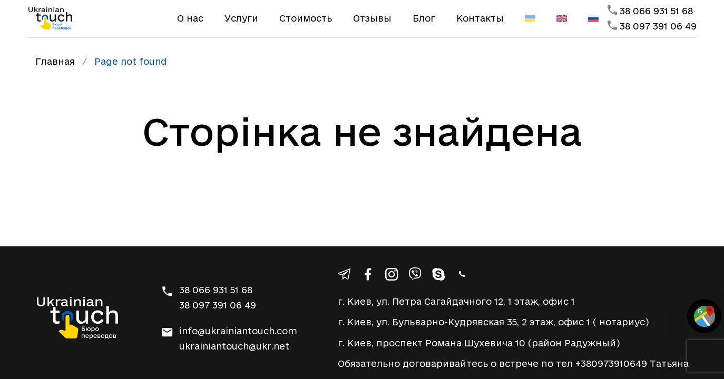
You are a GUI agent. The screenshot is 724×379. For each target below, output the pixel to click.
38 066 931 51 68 (656, 11)
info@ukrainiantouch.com (238, 331)
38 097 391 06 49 (658, 26)
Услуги (241, 18)
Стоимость (305, 18)
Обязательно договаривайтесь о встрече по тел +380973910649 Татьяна (513, 363)
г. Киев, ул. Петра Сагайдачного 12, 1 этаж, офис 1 (456, 301)
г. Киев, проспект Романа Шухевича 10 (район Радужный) (479, 343)
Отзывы (372, 18)
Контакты (480, 18)
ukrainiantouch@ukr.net (234, 346)
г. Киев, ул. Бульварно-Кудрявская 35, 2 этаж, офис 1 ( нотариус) (493, 322)
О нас (190, 18)
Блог (424, 18)
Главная (55, 61)
